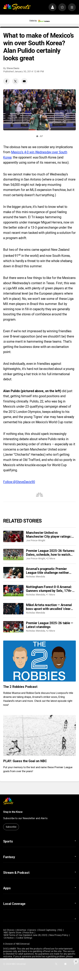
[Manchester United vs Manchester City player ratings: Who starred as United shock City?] (13, 536)
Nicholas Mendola (35, 576)
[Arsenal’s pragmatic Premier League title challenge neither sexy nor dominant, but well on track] (13, 572)
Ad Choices (8, 930)
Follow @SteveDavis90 (19, 482)
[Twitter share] (15, 81)
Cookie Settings (24, 938)
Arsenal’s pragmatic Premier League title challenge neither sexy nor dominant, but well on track (48, 571)
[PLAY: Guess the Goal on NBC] (39, 735)
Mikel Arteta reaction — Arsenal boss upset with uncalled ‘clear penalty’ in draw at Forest (49, 607)
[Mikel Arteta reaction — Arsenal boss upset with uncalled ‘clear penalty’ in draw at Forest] (13, 608)
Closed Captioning (47, 930)
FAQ (60, 930)
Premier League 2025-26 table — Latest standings (49, 625)
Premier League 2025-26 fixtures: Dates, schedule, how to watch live (50, 552)
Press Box (28, 932)
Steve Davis (13, 68)
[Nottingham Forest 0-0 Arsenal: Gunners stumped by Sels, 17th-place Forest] (13, 590)
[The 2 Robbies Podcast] (39, 661)
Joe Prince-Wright (35, 540)
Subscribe (11, 826)
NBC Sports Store (12, 932)
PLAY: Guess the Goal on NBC (25, 761)
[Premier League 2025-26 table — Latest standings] (13, 626)
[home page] (17, 7)
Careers (32, 930)
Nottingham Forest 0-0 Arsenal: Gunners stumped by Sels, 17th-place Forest (49, 589)
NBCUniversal (23, 944)
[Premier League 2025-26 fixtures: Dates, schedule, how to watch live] (13, 554)
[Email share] (24, 81)
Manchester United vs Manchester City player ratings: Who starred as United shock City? (50, 534)
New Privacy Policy (58, 935)
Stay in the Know (12, 811)
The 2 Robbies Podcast (20, 687)
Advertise (21, 930)
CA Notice (9, 938)
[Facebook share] (6, 81)
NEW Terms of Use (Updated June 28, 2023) (25, 935)
